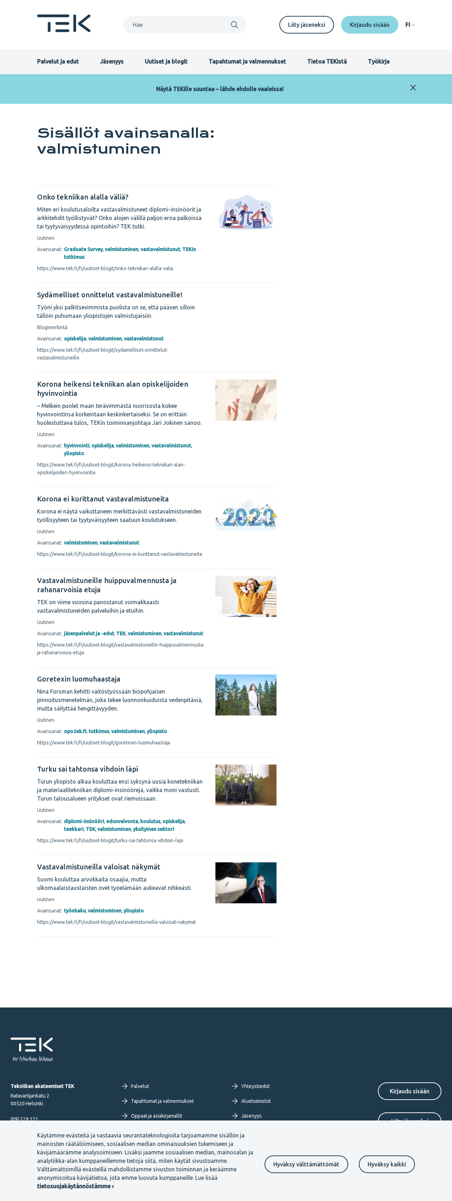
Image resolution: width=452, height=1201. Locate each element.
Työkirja (378, 61)
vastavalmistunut (160, 249)
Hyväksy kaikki (387, 1164)
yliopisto (74, 453)
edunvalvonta (122, 821)
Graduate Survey (83, 249)
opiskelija (75, 338)
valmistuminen (121, 249)
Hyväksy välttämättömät (306, 1164)
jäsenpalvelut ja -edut (89, 633)
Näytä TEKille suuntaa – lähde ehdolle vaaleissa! (220, 89)
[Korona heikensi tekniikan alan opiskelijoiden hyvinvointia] (121, 389)
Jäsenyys (112, 61)
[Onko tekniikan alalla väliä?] (121, 197)
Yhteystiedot (251, 1086)
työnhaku (75, 911)
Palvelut (135, 1086)
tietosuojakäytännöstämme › (75, 1186)
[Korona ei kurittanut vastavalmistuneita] (121, 499)
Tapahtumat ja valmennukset (247, 61)
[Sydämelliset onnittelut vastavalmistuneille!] (121, 294)
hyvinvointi (76, 445)
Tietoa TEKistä (327, 61)
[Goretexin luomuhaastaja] (121, 679)
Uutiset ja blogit (166, 61)
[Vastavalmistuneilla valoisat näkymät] (121, 867)
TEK (121, 633)
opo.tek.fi (75, 731)
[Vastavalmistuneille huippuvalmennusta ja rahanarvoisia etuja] (121, 585)
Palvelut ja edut (58, 61)
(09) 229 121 (24, 1119)
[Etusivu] (64, 30)
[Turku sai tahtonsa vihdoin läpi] (121, 769)
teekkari (74, 829)
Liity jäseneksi (306, 25)
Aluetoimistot (251, 1101)
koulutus (150, 821)
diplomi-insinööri (84, 821)
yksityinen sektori (153, 829)
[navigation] (410, 24)
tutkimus (99, 731)
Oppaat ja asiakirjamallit (152, 1116)
